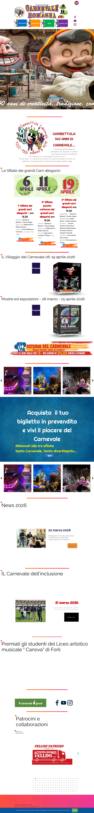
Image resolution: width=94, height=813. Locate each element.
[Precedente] (2, 380)
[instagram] (75, 24)
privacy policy (23, 806)
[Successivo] (92, 380)
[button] (56, 278)
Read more (72, 546)
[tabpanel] (61, 23)
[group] (55, 762)
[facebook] (75, 17)
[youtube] (75, 20)
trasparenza (33, 806)
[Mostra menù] (77, 3)
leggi (70, 161)
